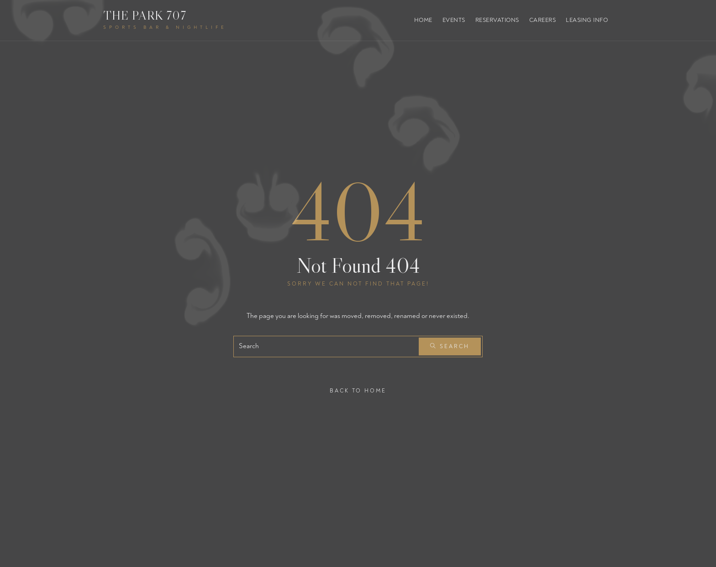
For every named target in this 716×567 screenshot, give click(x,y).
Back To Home (358, 390)
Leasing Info (587, 20)
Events (453, 20)
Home (423, 20)
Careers (542, 20)
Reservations (497, 20)
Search (449, 346)
